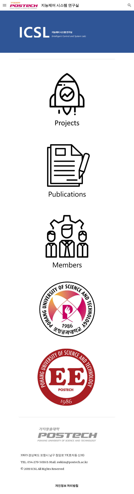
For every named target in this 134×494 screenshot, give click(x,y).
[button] (4, 5)
